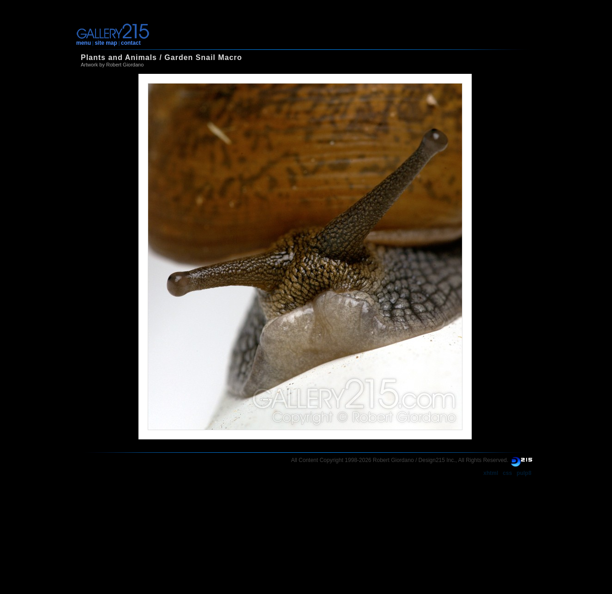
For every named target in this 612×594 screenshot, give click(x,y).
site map (106, 43)
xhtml (490, 473)
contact (131, 43)
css (507, 473)
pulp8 (523, 473)
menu (83, 43)
